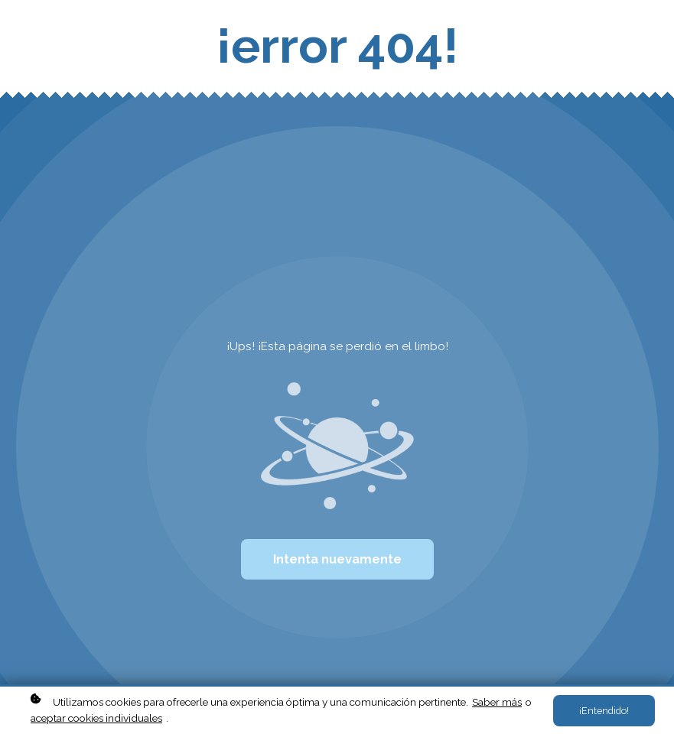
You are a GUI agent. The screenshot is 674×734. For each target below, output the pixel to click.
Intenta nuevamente (337, 559)
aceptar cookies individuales (96, 718)
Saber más (497, 702)
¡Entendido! (604, 710)
